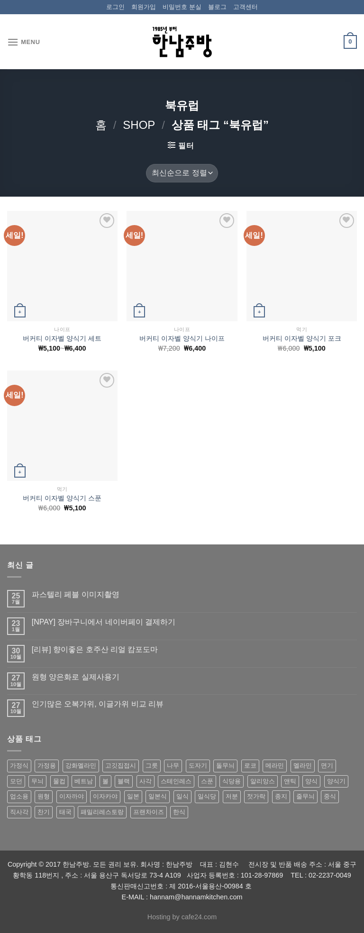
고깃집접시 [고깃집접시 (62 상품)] (120, 765)
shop (139, 124)
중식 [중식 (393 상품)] (330, 796)
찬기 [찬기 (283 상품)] (43, 811)
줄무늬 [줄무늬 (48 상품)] (305, 796)
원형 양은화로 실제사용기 (75, 677)
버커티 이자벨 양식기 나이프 (182, 338)
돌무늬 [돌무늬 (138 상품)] (225, 765)
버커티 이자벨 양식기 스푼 (62, 498)
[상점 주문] (182, 173)
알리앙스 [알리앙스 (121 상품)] (262, 781)
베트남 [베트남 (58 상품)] (83, 781)
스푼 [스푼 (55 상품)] (207, 781)
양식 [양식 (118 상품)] (311, 781)
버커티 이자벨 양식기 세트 (62, 338)
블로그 (217, 6)
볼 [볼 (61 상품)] (105, 781)
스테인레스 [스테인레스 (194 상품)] (176, 781)
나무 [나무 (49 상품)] (173, 765)
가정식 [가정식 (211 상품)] (19, 765)
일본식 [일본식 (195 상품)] (157, 796)
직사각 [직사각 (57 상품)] (19, 811)
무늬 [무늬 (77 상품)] (37, 781)
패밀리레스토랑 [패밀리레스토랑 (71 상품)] (102, 811)
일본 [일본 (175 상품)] (133, 796)
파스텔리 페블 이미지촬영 (75, 594)
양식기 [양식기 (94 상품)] (336, 781)
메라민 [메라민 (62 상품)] (274, 765)
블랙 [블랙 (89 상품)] (124, 781)
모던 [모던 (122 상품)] (16, 781)
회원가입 (143, 6)
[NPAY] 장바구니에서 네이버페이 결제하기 (103, 622)
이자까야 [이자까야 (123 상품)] (71, 796)
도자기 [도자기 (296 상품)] (198, 765)
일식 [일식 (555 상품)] (182, 796)
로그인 (115, 6)
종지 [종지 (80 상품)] (281, 796)
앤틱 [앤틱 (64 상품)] (290, 781)
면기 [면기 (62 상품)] (327, 765)
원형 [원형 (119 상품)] (43, 796)
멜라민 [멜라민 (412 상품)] (302, 765)
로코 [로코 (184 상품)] (250, 765)
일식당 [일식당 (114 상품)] (207, 796)
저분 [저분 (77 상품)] (232, 796)
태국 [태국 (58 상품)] (65, 811)
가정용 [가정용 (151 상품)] (46, 765)
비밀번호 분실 (182, 6)
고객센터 (245, 6)
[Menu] (23, 42)
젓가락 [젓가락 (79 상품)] (256, 796)
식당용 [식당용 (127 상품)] (231, 781)
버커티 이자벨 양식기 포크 (302, 338)
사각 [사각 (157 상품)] (145, 781)
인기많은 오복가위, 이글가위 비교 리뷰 (98, 704)
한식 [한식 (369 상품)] (179, 811)
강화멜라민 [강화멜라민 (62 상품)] (80, 765)
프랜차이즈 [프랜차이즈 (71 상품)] (148, 811)
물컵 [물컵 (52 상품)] (59, 781)
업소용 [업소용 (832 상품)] (19, 796)
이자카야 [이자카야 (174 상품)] (105, 796)
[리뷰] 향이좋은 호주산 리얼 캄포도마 (95, 649)
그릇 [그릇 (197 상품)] (152, 765)
